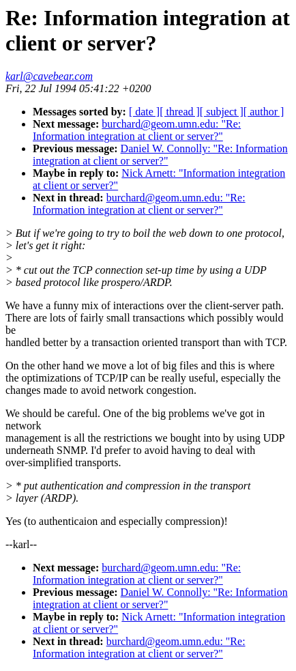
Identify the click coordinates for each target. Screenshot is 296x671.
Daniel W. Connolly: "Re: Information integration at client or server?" (160, 155)
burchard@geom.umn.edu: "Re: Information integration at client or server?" (137, 130)
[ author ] (263, 111)
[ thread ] (180, 111)
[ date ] (144, 111)
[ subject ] (221, 111)
